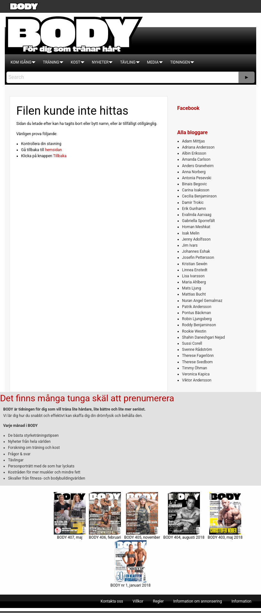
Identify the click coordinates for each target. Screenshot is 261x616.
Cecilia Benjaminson (199, 196)
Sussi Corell (192, 343)
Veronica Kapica (196, 374)
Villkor (138, 601)
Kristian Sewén (194, 264)
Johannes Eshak (196, 251)
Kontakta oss (112, 601)
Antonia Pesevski (196, 178)
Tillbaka (60, 156)
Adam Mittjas (193, 141)
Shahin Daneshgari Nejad (203, 337)
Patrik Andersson (196, 306)
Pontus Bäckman (196, 313)
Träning (51, 62)
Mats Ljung (191, 288)
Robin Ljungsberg (197, 319)
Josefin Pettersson (198, 257)
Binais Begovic (194, 184)
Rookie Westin (194, 331)
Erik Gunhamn (194, 208)
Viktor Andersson (196, 380)
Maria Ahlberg (194, 282)
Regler (158, 601)
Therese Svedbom (197, 362)
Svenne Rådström (197, 349)
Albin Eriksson (194, 153)
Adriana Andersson (198, 147)
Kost (75, 62)
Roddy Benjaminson (199, 325)
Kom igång (21, 62)
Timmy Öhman (194, 368)
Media (153, 62)
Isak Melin (190, 233)
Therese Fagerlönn (198, 355)
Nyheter (100, 62)
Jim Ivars (190, 245)
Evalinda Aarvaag (196, 214)
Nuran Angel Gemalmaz (202, 300)
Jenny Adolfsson (196, 239)
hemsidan (53, 150)
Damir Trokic (192, 202)
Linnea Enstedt (194, 270)
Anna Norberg (194, 172)
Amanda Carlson (196, 159)
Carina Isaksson (195, 190)
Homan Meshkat (196, 227)
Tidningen (180, 62)
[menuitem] (21, 62)
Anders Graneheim (198, 166)
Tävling (127, 62)
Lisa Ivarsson (193, 276)
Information (241, 601)
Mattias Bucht (194, 294)
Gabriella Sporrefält (198, 221)
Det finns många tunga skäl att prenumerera (87, 398)
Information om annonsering (197, 601)
